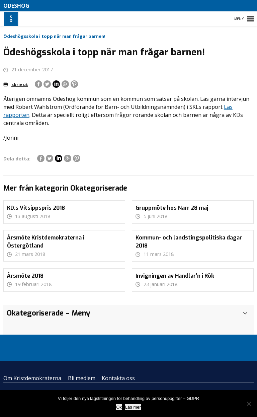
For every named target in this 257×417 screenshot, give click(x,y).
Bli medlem (81, 378)
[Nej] (248, 403)
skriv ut (15, 84)
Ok (119, 407)
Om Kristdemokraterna (32, 378)
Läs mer (133, 407)
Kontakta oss (118, 378)
